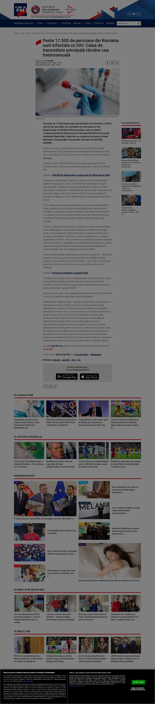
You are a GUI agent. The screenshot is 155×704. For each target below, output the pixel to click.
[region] (77, 686)
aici (24, 693)
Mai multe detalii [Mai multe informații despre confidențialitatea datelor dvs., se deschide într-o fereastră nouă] (28, 681)
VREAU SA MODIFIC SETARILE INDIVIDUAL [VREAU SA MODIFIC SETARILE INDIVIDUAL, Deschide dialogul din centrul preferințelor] (137, 688)
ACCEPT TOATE (138, 682)
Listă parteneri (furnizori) (76, 686)
